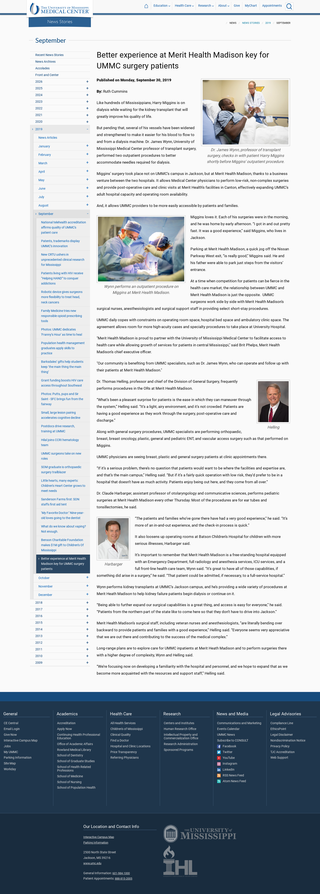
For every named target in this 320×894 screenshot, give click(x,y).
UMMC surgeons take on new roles (61, 453)
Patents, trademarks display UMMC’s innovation (60, 241)
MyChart (251, 6)
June (41, 186)
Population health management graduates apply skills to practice (63, 346)
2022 (38, 106)
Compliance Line (281, 720)
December (45, 592)
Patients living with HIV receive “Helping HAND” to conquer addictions (62, 276)
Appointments (272, 6)
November (45, 584)
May (41, 177)
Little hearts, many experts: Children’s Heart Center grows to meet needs (63, 483)
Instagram (227, 761)
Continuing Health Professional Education (78, 734)
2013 (38, 633)
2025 (38, 86)
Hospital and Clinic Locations (130, 744)
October (44, 575)
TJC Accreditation (282, 749)
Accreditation (66, 720)
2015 (38, 620)
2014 (38, 627)
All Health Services (123, 720)
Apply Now (64, 726)
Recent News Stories (49, 52)
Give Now (10, 732)
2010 (38, 653)
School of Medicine (70, 774)
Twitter (224, 749)
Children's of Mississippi (126, 726)
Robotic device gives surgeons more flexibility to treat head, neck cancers (61, 294)
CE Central (11, 720)
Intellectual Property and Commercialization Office (181, 734)
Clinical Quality (120, 732)
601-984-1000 (121, 870)
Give (237, 6)
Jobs (7, 744)
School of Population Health (76, 785)
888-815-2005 (123, 876)
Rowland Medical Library (74, 747)
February (44, 152)
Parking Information (18, 755)
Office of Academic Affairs (75, 741)
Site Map (10, 761)
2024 (38, 92)
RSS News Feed (230, 773)
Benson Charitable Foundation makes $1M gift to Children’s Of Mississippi (62, 542)
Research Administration (181, 741)
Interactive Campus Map (21, 738)
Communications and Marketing (239, 720)
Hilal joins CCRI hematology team (60, 439)
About (222, 6)
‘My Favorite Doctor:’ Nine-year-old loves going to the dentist (62, 512)
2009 (38, 660)
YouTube (226, 755)
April (41, 169)
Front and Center (47, 72)
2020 (38, 119)
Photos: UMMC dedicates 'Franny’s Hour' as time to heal (61, 329)
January (44, 144)
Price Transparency (123, 749)
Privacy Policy (280, 744)
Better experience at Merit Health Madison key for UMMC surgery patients (63, 561)
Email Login (12, 726)
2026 (38, 79)
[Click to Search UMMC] (289, 6)
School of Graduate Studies (76, 758)
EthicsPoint (278, 726)
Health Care (183, 6)
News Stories (59, 21)
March (42, 160)
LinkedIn (225, 767)
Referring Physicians (124, 755)
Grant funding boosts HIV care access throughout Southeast (62, 380)
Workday (10, 766)
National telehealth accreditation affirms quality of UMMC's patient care (63, 225)
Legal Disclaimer (281, 732)
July (41, 194)
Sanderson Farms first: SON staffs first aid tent (60, 499)
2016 (38, 613)
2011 (38, 647)
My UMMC (11, 749)
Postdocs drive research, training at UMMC (58, 426)
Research (204, 6)
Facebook (226, 744)
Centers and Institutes (179, 720)
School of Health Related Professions (74, 766)
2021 (38, 112)
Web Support (279, 755)
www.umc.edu (92, 860)
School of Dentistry (70, 753)
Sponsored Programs (178, 747)
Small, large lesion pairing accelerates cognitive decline (60, 412)
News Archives (45, 59)
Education (161, 6)
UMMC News (226, 732)
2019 (268, 20)
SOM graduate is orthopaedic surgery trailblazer (61, 467)
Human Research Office (180, 726)
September (45, 211)
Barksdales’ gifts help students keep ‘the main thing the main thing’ (62, 364)
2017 (38, 607)
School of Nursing (69, 779)
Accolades (42, 66)
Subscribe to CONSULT (232, 738)
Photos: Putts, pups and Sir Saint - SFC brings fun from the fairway (62, 396)
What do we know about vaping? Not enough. (63, 526)
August (43, 203)
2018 (38, 600)
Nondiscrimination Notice (287, 738)
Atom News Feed (231, 778)
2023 (38, 99)
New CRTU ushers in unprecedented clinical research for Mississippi (62, 257)
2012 (38, 640)
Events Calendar (228, 726)
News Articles (47, 135)
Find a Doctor (119, 738)
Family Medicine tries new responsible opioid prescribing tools (61, 313)
